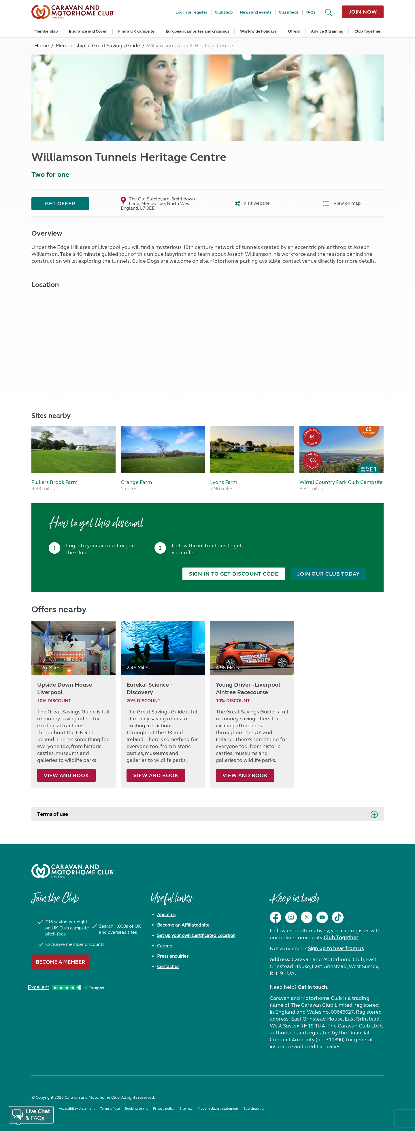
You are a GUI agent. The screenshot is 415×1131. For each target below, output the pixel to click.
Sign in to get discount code (233, 574)
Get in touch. (313, 987)
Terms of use (52, 814)
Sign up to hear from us (336, 948)
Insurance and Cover (88, 31)
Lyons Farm (223, 482)
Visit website (252, 203)
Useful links (171, 900)
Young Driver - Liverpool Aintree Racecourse (248, 688)
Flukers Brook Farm (54, 482)
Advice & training (327, 31)
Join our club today (328, 574)
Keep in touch (294, 900)
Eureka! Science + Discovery (150, 688)
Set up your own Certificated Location (196, 935)
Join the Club (55, 900)
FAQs (310, 12)
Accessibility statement (77, 1108)
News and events (255, 12)
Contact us (168, 966)
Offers (294, 31)
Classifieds (288, 12)
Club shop (224, 12)
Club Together (367, 31)
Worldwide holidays (258, 31)
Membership (46, 31)
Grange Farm (136, 482)
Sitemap (186, 1108)
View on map (342, 203)
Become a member (60, 962)
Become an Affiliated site (183, 924)
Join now (363, 12)
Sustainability (254, 1108)
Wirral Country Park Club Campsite (341, 482)
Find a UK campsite (136, 31)
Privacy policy (163, 1108)
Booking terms (136, 1108)
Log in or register (191, 12)
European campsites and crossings (197, 31)
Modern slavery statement (218, 1108)
